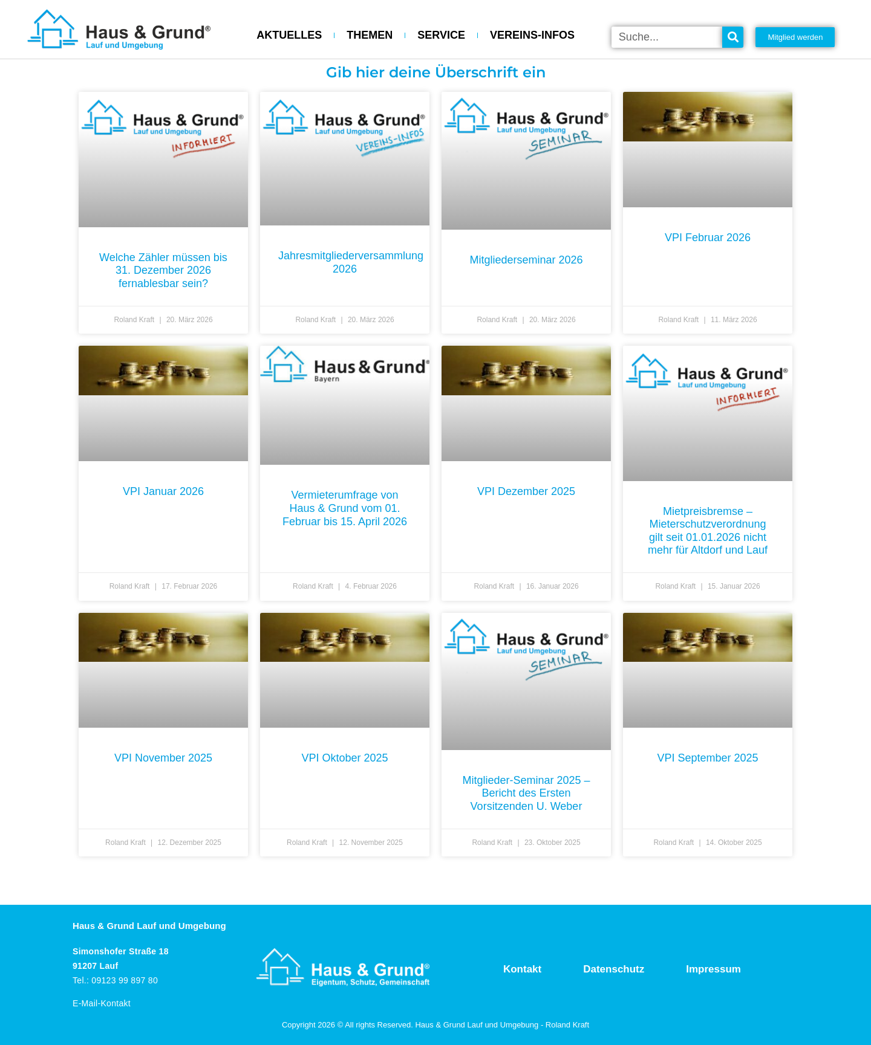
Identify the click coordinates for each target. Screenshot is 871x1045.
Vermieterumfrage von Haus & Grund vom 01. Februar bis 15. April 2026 (344, 508)
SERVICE (441, 35)
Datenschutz (613, 969)
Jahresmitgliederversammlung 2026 (350, 262)
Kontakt (522, 969)
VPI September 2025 (707, 758)
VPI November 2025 (163, 758)
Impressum (713, 969)
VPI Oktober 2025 (344, 758)
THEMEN (370, 35)
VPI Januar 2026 (163, 491)
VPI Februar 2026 (708, 237)
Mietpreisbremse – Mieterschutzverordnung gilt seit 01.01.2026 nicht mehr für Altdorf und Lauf (708, 531)
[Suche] (732, 37)
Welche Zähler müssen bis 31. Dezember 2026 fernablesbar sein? (163, 270)
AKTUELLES (289, 35)
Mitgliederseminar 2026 (525, 260)
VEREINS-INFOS (532, 35)
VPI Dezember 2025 (526, 491)
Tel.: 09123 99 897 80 (115, 980)
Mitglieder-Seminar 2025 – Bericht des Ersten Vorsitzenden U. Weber (526, 793)
